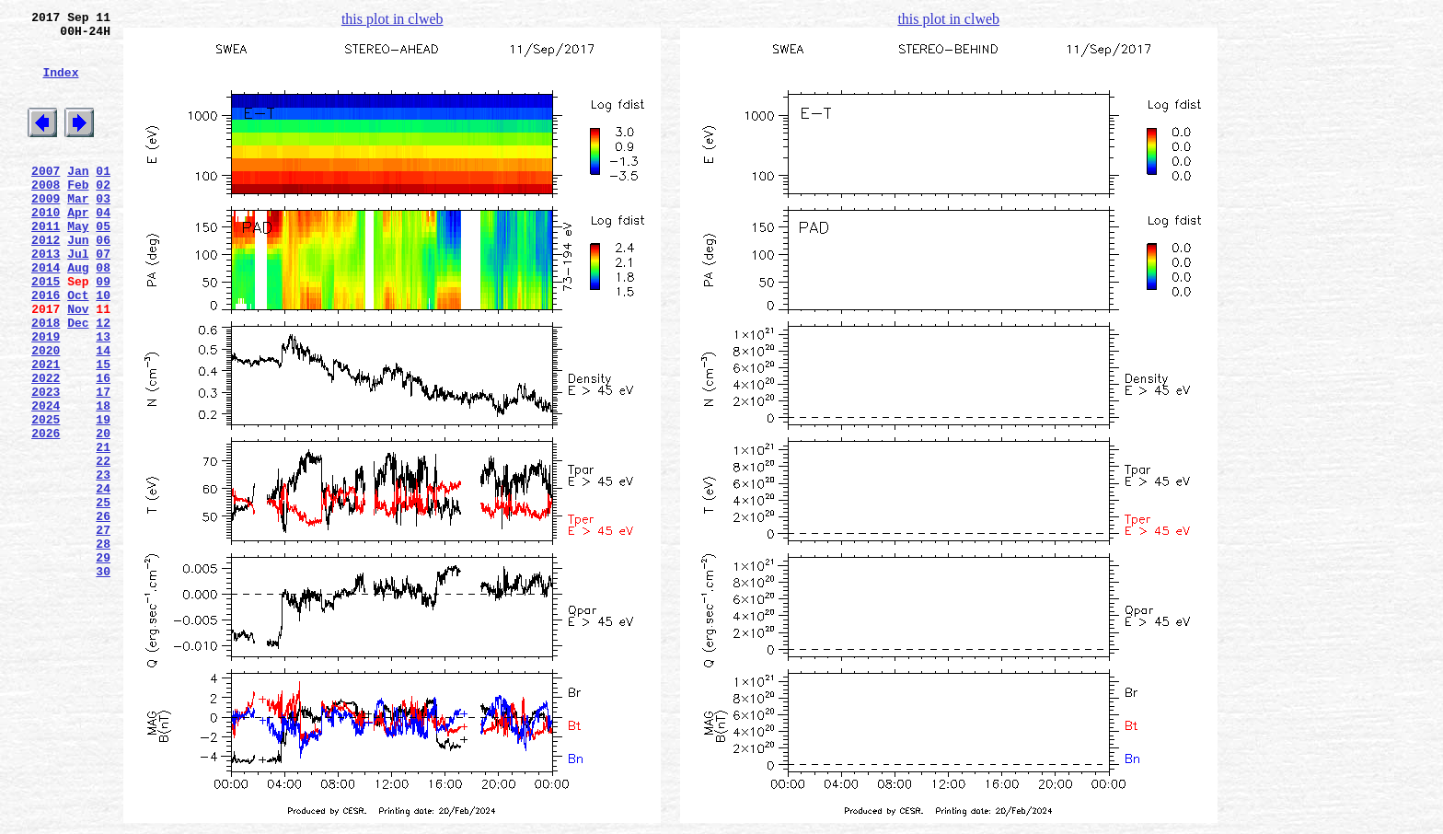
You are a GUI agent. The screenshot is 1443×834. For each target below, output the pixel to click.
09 (103, 330)
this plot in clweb (392, 19)
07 (103, 297)
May (77, 264)
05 (103, 264)
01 (103, 198)
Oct (77, 347)
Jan (77, 198)
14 (103, 413)
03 (103, 231)
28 (103, 645)
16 (103, 446)
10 (103, 347)
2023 (45, 463)
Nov (77, 363)
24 (103, 579)
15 (103, 430)
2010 (45, 247)
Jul (77, 297)
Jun (77, 280)
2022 (45, 446)
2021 (45, 430)
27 (103, 628)
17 (103, 463)
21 (103, 529)
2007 (45, 198)
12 (103, 380)
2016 (45, 347)
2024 (45, 479)
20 (103, 512)
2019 (45, 396)
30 (103, 678)
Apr (77, 247)
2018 (45, 380)
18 (103, 479)
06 (103, 280)
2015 (45, 330)
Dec (77, 380)
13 (103, 396)
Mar (77, 231)
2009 (45, 231)
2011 (45, 264)
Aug (77, 314)
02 (103, 214)
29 (103, 662)
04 (103, 247)
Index (60, 85)
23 (103, 562)
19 (103, 496)
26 (103, 612)
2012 (45, 280)
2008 (45, 214)
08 (103, 314)
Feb (77, 214)
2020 (45, 413)
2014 (45, 314)
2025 (45, 496)
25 (103, 595)
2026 (45, 512)
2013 (45, 297)
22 (103, 546)
